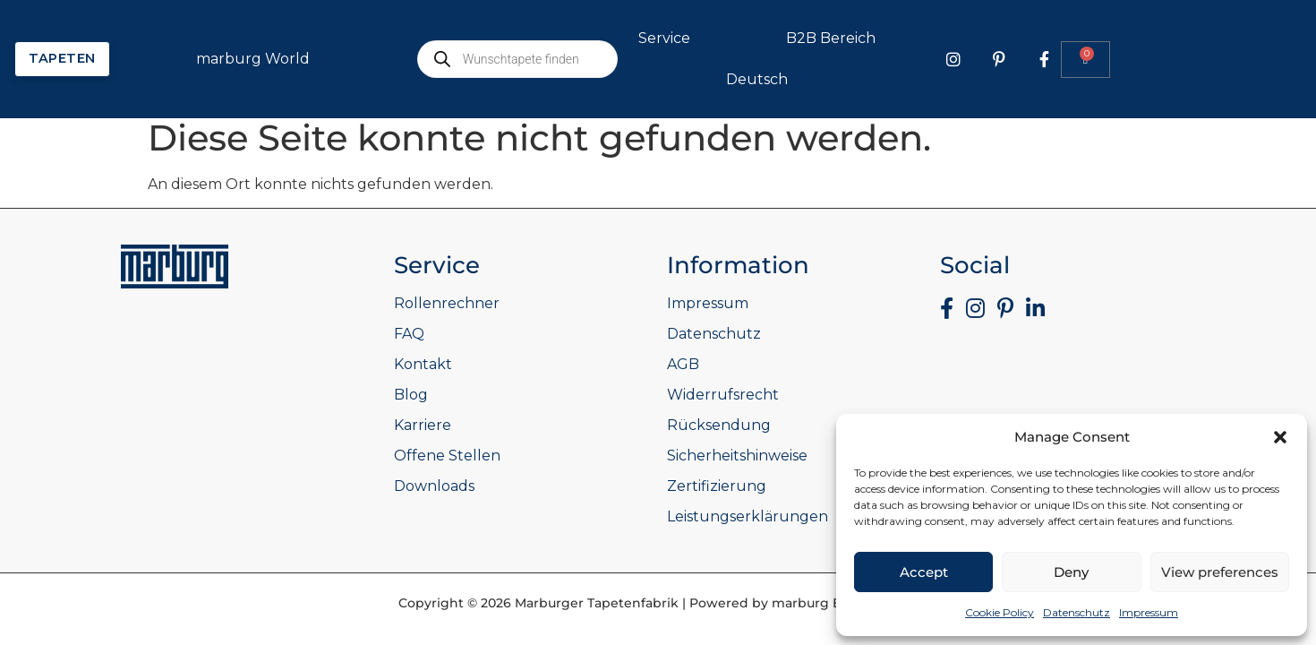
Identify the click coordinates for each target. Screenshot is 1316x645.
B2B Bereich (1053, 38)
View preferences (1219, 571)
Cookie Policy (999, 612)
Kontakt (423, 364)
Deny (1071, 571)
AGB (683, 364)
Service (886, 38)
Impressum (1148, 612)
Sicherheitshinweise (737, 455)
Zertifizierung (716, 485)
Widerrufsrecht (723, 394)
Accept (924, 571)
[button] (1280, 437)
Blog (411, 394)
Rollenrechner (447, 303)
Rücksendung (719, 425)
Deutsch (979, 80)
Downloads (434, 485)
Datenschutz (1076, 612)
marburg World (475, 59)
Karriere (422, 425)
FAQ (409, 333)
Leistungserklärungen (747, 516)
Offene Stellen (447, 455)
